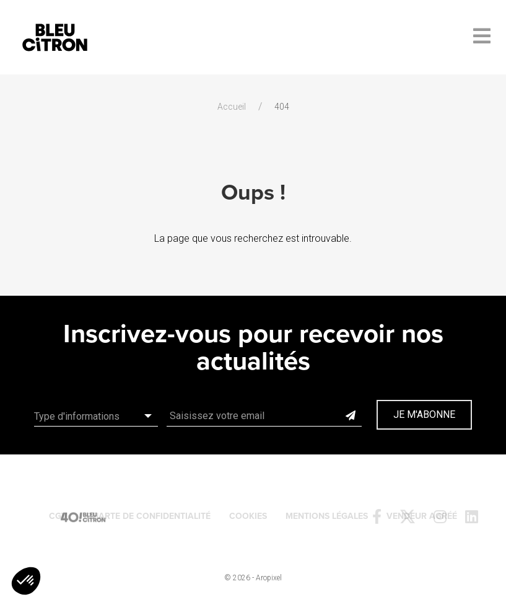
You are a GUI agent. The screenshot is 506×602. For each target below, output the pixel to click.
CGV (58, 516)
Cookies (248, 516)
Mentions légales (327, 516)
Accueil (231, 107)
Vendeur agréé (421, 516)
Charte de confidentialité (148, 516)
